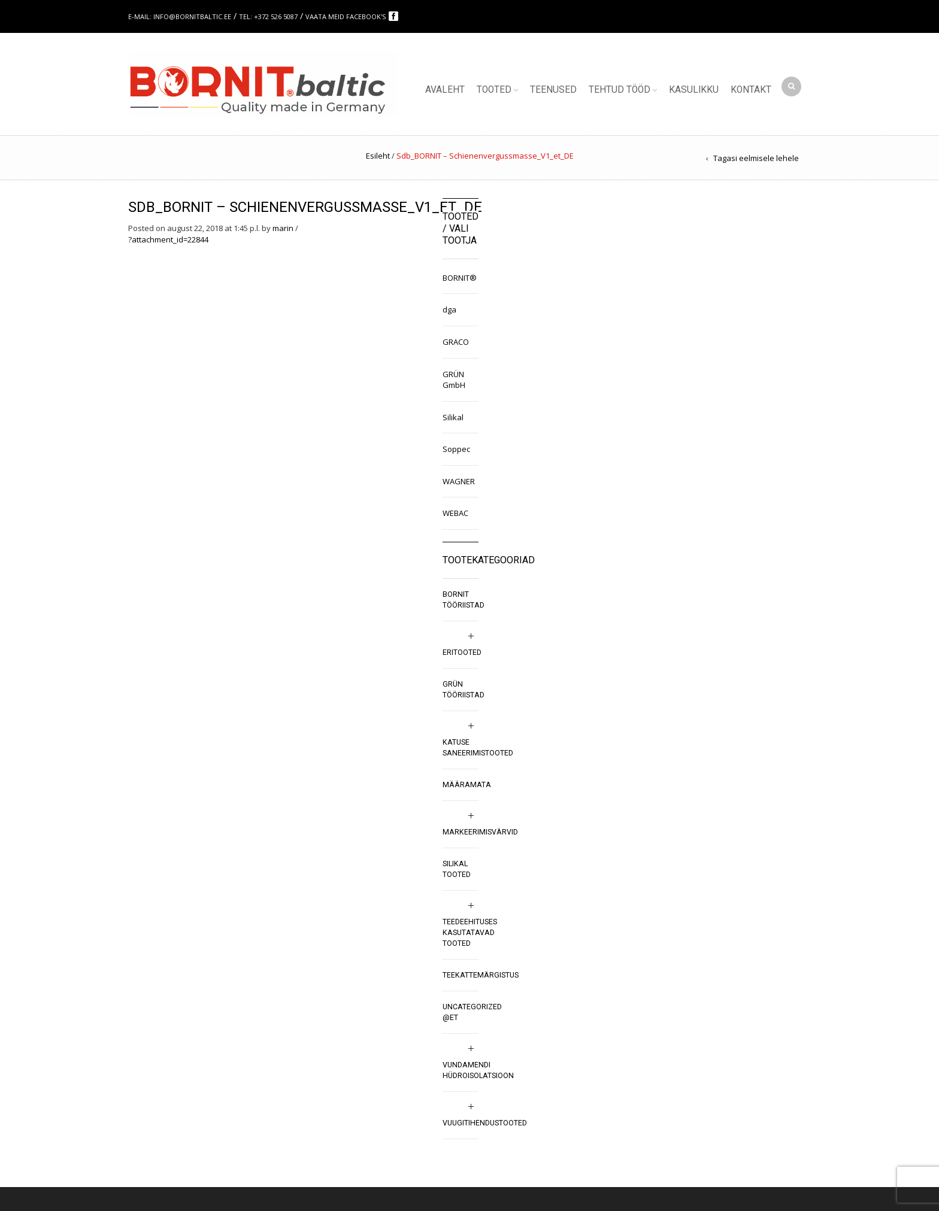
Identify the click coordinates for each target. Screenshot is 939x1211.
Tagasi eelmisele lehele (756, 158)
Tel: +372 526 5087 (268, 16)
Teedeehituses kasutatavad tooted (470, 933)
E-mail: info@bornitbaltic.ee (179, 16)
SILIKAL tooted (457, 869)
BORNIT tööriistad (463, 599)
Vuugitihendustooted (485, 1123)
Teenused (553, 89)
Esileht (378, 155)
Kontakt (751, 89)
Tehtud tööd (619, 89)
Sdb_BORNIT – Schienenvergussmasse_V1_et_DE (305, 207)
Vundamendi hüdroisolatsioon (478, 1070)
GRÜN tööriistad (463, 689)
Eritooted (462, 652)
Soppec (456, 449)
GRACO (456, 341)
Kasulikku (694, 89)
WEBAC (455, 513)
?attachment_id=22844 (168, 239)
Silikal (453, 417)
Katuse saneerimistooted (478, 747)
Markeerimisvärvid (480, 832)
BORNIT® (460, 277)
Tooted (494, 89)
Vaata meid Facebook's (346, 16)
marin (282, 228)
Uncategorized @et (472, 1012)
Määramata (467, 785)
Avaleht (445, 89)
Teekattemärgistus (481, 975)
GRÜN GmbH (454, 380)
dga (449, 309)
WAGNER (459, 481)
